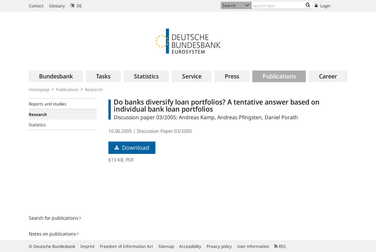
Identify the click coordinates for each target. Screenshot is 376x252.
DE (76, 6)
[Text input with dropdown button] (282, 5)
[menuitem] (56, 76)
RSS (280, 246)
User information (253, 246)
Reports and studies (47, 104)
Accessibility (190, 246)
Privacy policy (219, 246)
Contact (36, 6)
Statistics (37, 124)
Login (322, 6)
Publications (67, 89)
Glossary (57, 6)
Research (94, 89)
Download (132, 148)
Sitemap (166, 246)
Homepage (39, 89)
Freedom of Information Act (126, 246)
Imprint (87, 246)
